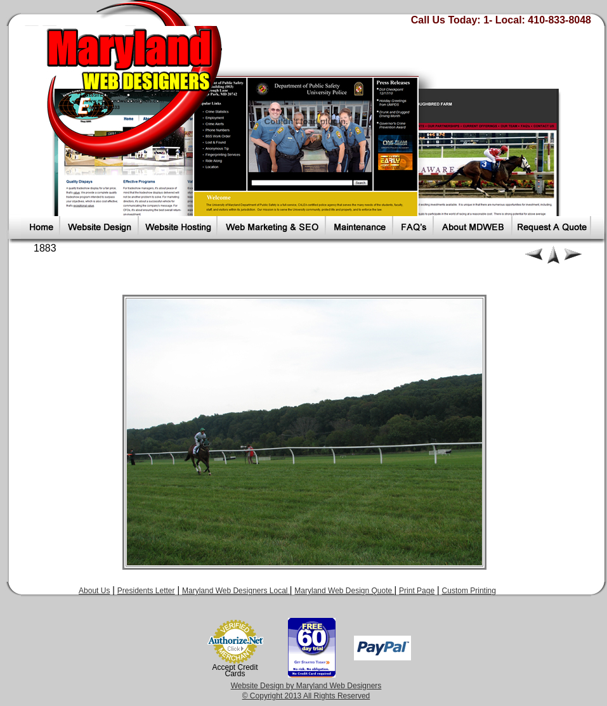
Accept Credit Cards (235, 670)
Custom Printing (469, 590)
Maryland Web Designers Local (236, 590)
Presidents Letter (146, 590)
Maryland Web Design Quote (344, 590)
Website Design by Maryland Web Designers (306, 685)
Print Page (416, 590)
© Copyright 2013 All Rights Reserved (306, 695)
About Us (94, 590)
